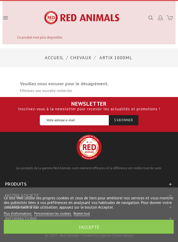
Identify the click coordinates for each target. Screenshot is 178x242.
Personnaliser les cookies (53, 213)
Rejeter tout (82, 213)
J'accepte (89, 227)
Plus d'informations (18, 213)
